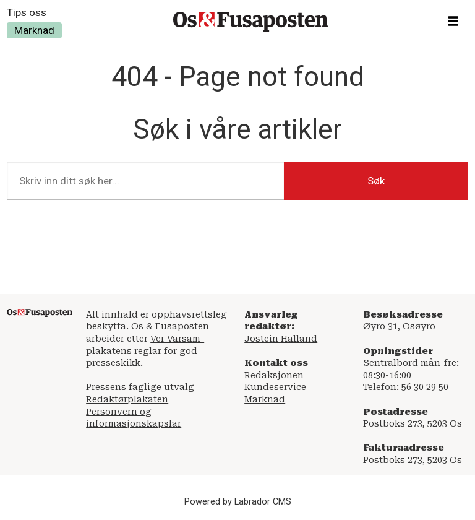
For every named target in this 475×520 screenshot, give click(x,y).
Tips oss (26, 12)
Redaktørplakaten (127, 399)
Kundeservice (275, 387)
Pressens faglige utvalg (140, 387)
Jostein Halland (280, 339)
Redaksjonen (274, 375)
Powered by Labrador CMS (237, 501)
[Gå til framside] (250, 21)
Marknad (34, 30)
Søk (376, 181)
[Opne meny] (453, 21)
